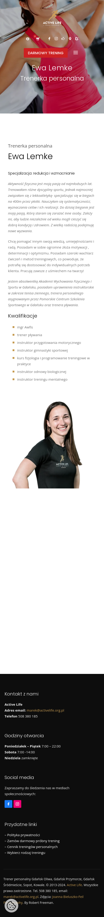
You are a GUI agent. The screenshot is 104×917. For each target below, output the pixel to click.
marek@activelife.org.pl (45, 710)
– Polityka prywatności (22, 835)
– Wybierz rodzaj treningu (25, 852)
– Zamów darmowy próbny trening (32, 840)
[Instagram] (17, 802)
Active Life (74, 885)
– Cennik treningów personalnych (31, 846)
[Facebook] (9, 802)
